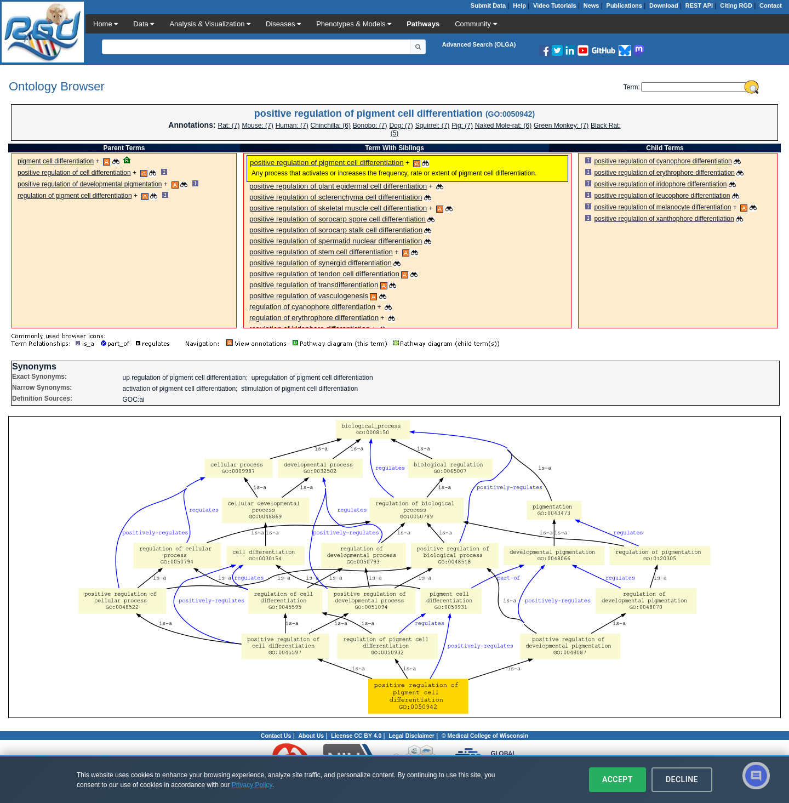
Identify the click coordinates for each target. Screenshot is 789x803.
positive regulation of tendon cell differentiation (324, 274)
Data (143, 24)
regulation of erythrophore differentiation (314, 318)
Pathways (423, 24)
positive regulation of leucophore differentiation (662, 196)
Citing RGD (736, 5)
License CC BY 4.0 (356, 735)
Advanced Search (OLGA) (479, 44)
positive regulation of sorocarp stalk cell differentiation (335, 230)
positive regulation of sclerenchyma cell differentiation (335, 197)
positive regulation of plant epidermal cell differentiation (338, 186)
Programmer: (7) (292, 125)
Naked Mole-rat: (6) (503, 125)
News (591, 5)
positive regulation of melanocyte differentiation (662, 207)
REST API (699, 5)
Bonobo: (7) (370, 125)
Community (475, 24)
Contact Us (276, 735)
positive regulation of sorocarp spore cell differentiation (337, 219)
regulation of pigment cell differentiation (75, 196)
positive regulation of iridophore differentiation (660, 184)
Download (663, 5)
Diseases (283, 24)
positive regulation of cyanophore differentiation (662, 161)
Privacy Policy (252, 785)
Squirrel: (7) (432, 125)
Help (519, 5)
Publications (624, 5)
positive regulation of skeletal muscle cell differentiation (338, 208)
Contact (770, 5)
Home (105, 24)
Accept (617, 779)
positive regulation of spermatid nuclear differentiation (335, 241)
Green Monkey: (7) (561, 125)
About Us (311, 735)
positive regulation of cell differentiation (74, 172)
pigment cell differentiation (56, 161)
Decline (682, 779)
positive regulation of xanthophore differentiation (664, 219)
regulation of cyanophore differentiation (312, 307)
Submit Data (488, 5)
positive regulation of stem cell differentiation (321, 252)
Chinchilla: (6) (331, 125)
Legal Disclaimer (411, 735)
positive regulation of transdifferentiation (313, 285)
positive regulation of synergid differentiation (320, 263)
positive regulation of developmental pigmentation (90, 184)
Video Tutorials (554, 5)
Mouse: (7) (257, 125)
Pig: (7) (462, 125)
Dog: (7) (401, 125)
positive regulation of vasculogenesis (308, 296)
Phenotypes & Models (353, 24)
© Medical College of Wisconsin (485, 735)
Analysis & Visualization (209, 24)
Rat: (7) (228, 125)
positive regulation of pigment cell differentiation (327, 162)
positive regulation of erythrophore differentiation (664, 172)
